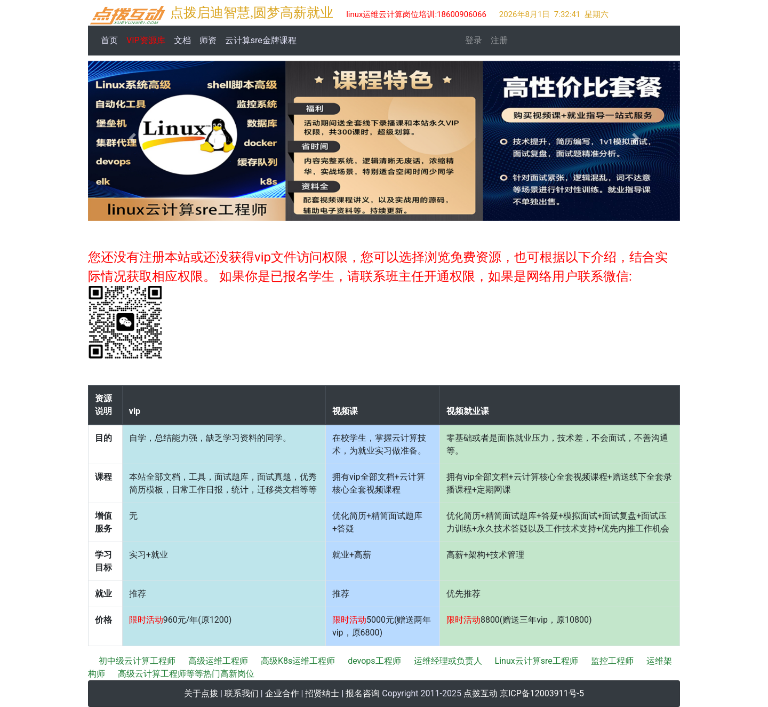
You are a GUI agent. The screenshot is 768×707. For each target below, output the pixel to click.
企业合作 (282, 693)
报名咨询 (363, 693)
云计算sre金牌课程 (261, 40)
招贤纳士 (322, 693)
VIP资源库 (145, 40)
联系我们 (242, 693)
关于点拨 (201, 693)
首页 (111, 39)
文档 (182, 40)
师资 (208, 40)
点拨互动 (480, 693)
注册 (499, 40)
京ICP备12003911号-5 (542, 693)
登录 (473, 40)
